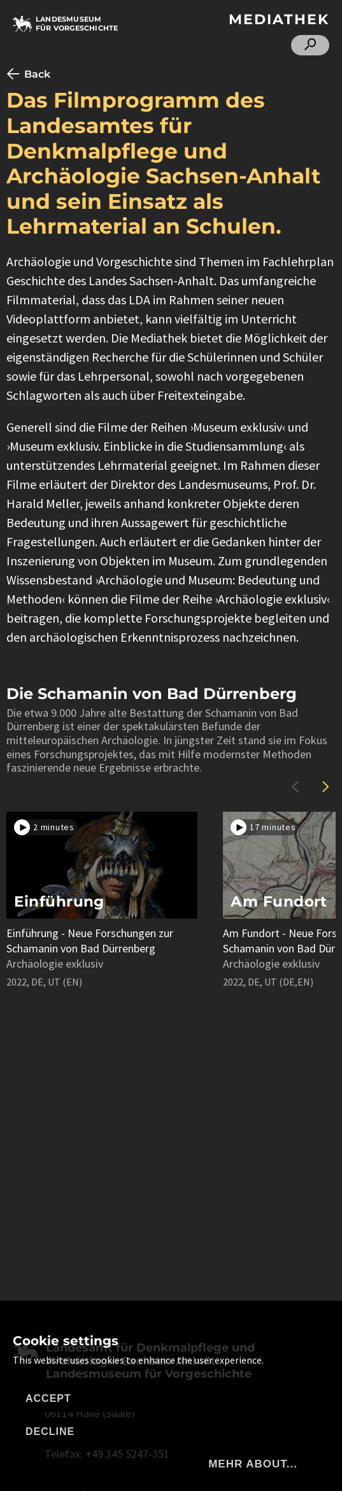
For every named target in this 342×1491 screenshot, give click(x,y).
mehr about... (252, 1464)
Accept (48, 1398)
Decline (50, 1431)
